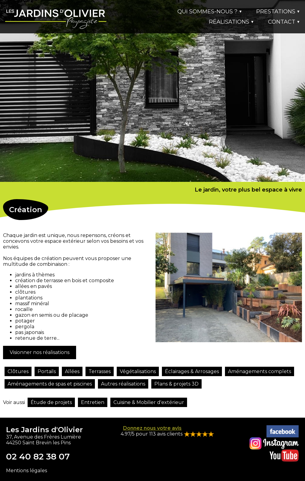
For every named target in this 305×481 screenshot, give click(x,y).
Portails (47, 371)
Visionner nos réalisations (39, 352)
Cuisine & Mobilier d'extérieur (148, 402)
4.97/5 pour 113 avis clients (152, 434)
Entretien (92, 402)
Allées (72, 371)
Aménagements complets (259, 371)
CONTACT (284, 21)
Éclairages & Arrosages (192, 371)
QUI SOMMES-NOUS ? (209, 11)
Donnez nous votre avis (152, 428)
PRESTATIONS (278, 11)
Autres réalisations (123, 384)
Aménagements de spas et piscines (50, 384)
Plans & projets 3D (176, 384)
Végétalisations (138, 371)
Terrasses (100, 371)
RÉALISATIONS (231, 21)
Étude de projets (51, 402)
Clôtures (18, 371)
